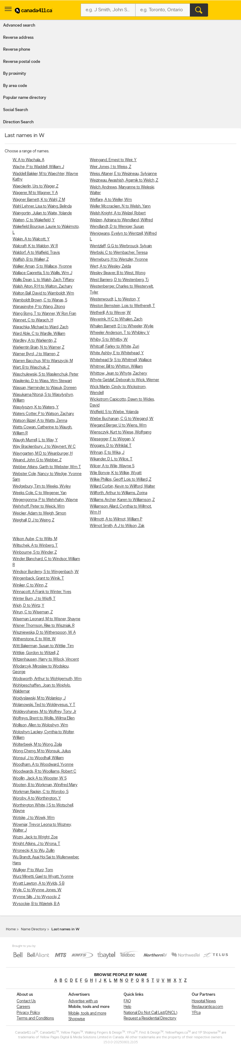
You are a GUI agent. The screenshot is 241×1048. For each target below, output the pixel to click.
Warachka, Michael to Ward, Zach (40, 327)
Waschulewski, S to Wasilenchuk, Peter (45, 374)
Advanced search (19, 25)
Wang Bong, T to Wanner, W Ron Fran (44, 314)
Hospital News (204, 1001)
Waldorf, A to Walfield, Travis (36, 253)
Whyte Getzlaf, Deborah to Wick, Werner (124, 380)
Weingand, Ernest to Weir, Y (113, 160)
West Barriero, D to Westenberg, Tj (119, 280)
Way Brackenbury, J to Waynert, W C (44, 447)
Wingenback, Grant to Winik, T (38, 578)
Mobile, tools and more (87, 1013)
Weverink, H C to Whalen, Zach (116, 319)
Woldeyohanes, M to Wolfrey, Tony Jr (44, 712)
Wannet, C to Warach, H (33, 320)
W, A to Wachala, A (28, 160)
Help (127, 1007)
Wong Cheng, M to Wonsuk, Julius (42, 751)
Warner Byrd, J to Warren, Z (36, 354)
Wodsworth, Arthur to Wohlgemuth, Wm (47, 679)
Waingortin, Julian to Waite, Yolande (42, 213)
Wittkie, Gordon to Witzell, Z (36, 653)
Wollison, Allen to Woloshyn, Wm (40, 725)
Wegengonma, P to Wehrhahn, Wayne (45, 500)
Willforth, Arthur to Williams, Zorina (118, 493)
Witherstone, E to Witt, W (34, 639)
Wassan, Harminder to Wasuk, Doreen (45, 388)
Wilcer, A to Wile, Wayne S (112, 466)
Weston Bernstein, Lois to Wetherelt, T (122, 306)
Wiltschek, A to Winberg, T (35, 546)
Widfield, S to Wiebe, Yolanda (114, 412)
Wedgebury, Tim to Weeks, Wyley (42, 486)
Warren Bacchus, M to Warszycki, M (43, 361)
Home (11, 929)
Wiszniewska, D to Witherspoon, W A (44, 633)
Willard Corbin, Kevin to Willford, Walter (122, 486)
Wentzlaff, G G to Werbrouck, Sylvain (121, 246)
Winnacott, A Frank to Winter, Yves (42, 592)
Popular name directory (24, 98)
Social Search (15, 110)
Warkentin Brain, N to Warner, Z (38, 347)
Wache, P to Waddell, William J (38, 167)
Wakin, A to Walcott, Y (31, 239)
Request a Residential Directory (150, 1018)
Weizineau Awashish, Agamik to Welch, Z (124, 180)
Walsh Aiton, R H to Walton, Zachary (42, 286)
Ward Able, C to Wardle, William (39, 334)
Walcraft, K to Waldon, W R (35, 246)
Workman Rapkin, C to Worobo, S (40, 792)
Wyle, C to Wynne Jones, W (37, 890)
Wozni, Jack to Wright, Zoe (35, 837)
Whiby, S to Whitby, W (109, 340)
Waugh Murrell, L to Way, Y (35, 440)
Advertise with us (83, 1001)
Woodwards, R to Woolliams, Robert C (44, 771)
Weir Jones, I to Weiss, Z (110, 167)
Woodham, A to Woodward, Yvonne (43, 765)
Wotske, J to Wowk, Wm (34, 818)
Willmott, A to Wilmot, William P (116, 519)
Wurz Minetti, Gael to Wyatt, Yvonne (43, 877)
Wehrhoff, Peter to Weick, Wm (39, 506)
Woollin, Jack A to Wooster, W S (40, 778)
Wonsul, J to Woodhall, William (38, 758)
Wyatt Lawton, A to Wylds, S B (38, 884)
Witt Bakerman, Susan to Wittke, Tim (43, 646)
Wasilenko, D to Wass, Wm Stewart (42, 381)
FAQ (127, 1001)
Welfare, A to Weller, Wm (111, 200)
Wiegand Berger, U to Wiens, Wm (118, 425)
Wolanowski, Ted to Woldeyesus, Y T (44, 705)
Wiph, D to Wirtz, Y (28, 606)
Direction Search (18, 122)
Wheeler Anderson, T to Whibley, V (119, 333)
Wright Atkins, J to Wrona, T (36, 844)
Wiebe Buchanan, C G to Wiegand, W (121, 419)
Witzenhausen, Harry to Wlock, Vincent (46, 659)
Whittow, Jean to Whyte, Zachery (118, 373)
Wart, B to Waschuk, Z (31, 368)
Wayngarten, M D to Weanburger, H (42, 454)
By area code (15, 86)
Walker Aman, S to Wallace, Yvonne (42, 266)
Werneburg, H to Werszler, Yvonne (119, 260)
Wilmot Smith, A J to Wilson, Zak (117, 526)
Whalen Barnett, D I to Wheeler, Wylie (121, 326)
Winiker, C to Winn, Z (30, 585)
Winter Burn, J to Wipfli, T (34, 599)
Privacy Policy (28, 1013)
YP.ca (196, 1013)
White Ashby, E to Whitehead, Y (117, 353)
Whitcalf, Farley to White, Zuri (114, 347)
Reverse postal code (21, 62)
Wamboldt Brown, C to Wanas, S (40, 300)
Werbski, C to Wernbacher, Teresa (118, 253)
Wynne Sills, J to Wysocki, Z (36, 897)
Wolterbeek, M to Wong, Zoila (37, 745)
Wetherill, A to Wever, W (110, 313)
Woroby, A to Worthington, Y (37, 798)
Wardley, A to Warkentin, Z (34, 341)
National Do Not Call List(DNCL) (150, 1013)
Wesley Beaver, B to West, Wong (117, 273)
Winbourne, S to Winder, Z (35, 552)
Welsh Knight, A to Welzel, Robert (118, 213)
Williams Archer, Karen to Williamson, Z (122, 500)
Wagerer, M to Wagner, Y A (35, 193)
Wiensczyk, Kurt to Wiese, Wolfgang (120, 432)
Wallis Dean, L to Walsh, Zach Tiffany (43, 280)
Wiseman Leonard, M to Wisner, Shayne (46, 619)
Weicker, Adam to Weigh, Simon (39, 513)
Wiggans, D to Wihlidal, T (110, 446)
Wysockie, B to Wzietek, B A (36, 904)
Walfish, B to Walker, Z (31, 260)
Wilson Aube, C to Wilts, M (35, 539)
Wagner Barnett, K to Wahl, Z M (39, 200)
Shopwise (76, 1019)
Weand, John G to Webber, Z (37, 460)
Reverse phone (16, 50)
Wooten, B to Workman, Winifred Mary (45, 785)
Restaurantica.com (207, 1007)
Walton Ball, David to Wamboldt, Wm (43, 293)
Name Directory (33, 929)
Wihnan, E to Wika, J (107, 453)
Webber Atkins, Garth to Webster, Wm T (47, 467)
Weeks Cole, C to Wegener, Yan (40, 493)
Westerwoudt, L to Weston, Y (115, 299)
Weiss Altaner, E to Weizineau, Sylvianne (123, 174)
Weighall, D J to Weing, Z (33, 520)
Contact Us (26, 1001)
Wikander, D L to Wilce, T (111, 459)
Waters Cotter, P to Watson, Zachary (43, 414)
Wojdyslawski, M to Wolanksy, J (39, 698)
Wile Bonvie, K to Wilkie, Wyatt (116, 473)
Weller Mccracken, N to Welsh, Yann (120, 206)
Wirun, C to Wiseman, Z (33, 612)
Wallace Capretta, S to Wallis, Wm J (42, 273)
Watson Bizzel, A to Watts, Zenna (40, 421)
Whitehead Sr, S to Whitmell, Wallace (121, 360)
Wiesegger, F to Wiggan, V (112, 439)
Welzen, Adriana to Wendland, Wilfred (121, 220)
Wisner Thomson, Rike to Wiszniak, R (43, 626)
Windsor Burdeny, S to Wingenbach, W (46, 572)
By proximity (14, 74)
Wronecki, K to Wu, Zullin (34, 851)
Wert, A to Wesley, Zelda (110, 266)
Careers (23, 1007)
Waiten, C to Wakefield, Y (34, 220)
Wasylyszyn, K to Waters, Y (36, 407)
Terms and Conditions (35, 1018)
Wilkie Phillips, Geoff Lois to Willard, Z (120, 480)
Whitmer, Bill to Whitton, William (116, 367)
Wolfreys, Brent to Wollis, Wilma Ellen (44, 718)
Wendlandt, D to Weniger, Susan (117, 227)
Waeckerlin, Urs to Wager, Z (35, 186)
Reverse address (18, 38)
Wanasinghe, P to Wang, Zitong (39, 307)
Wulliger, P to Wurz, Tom (33, 870)
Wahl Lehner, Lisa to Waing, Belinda (42, 206)
